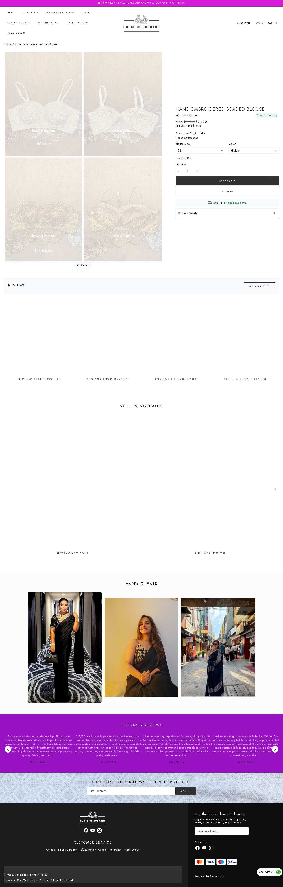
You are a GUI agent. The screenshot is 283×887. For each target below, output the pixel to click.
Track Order (131, 849)
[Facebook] (198, 848)
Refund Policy (87, 849)
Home (11, 12)
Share (82, 265)
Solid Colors (16, 32)
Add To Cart (227, 181)
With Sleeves (78, 22)
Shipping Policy (67, 849)
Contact (51, 849)
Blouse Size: (183, 144)
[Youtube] (204, 848)
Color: (233, 144)
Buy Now (227, 191)
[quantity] (187, 171)
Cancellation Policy (110, 849)
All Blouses (30, 12)
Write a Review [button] (259, 286)
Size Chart (185, 158)
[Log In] (259, 23)
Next (275, 749)
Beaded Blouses (18, 22)
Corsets (87, 12)
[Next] (275, 489)
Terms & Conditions (16, 875)
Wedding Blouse (49, 22)
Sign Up (185, 791)
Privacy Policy (38, 875)
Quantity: (181, 164)
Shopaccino (217, 876)
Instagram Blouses (60, 12)
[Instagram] (211, 848)
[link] (244, 23)
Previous (8, 749)
